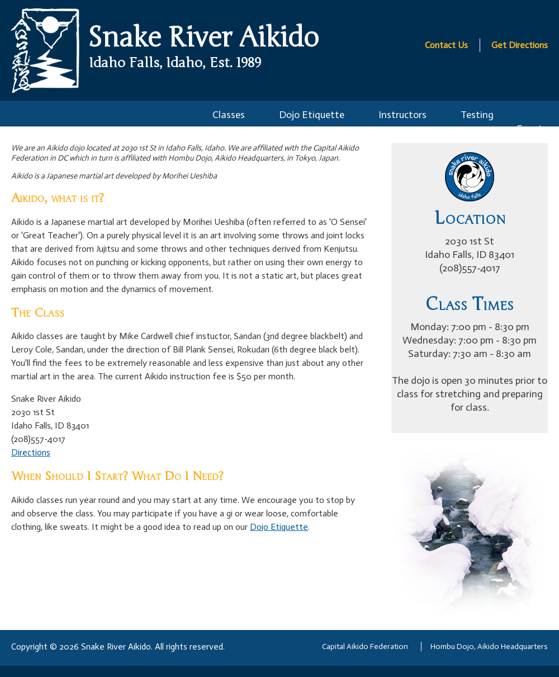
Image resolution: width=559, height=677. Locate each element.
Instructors (402, 115)
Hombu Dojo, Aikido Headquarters (489, 646)
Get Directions (519, 45)
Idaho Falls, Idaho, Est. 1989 (175, 63)
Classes (228, 115)
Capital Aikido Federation (365, 646)
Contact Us (446, 45)
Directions (30, 452)
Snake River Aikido (203, 37)
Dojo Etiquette (311, 115)
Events (532, 129)
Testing (477, 115)
